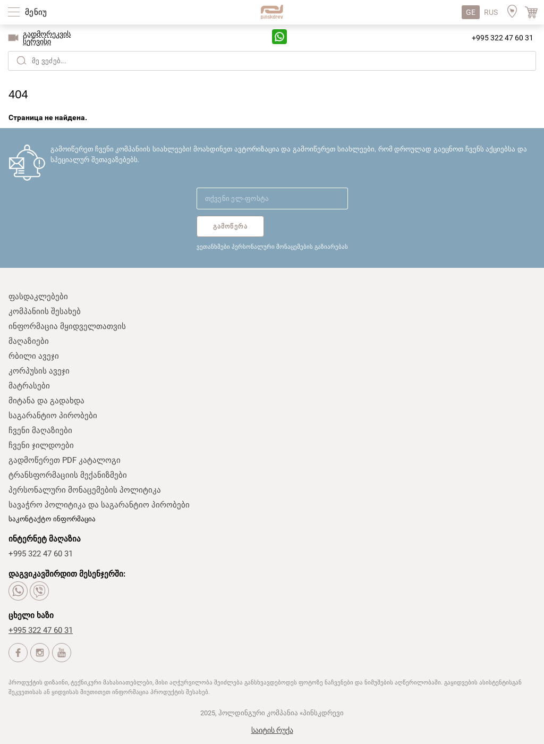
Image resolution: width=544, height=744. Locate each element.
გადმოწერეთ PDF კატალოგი (64, 460)
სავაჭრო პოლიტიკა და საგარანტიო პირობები (99, 505)
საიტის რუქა (272, 730)
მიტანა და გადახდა (46, 400)
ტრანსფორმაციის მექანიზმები (67, 475)
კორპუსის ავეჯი (39, 371)
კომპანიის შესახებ (44, 311)
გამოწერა (230, 226)
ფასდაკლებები (38, 296)
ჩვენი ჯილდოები (41, 445)
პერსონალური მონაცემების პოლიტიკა (84, 490)
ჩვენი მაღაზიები (40, 430)
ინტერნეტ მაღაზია (44, 539)
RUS (491, 12)
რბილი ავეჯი (33, 356)
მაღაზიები (28, 341)
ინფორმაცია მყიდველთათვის (67, 326)
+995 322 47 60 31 (502, 37)
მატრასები (29, 386)
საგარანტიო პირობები (52, 415)
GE (470, 12)
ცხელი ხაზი (31, 615)
